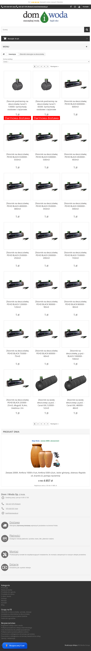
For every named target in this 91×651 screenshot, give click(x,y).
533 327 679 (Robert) (13, 504)
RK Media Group (84, 645)
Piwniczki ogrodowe (8, 618)
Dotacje (13, 564)
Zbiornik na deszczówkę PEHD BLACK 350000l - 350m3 (46, 206)
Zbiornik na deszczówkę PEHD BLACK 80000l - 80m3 (75, 304)
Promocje (4, 588)
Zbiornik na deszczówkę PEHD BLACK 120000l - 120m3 (17, 304)
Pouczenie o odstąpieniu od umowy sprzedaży (18, 634)
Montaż (13, 551)
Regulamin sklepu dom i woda (12, 625)
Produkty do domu (7, 594)
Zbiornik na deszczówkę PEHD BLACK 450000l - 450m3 (75, 157)
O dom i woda (6, 596)
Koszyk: (13, 38)
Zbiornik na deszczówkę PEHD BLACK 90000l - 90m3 (46, 304)
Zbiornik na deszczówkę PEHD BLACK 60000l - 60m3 (46, 353)
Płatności (14, 535)
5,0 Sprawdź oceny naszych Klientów (45, 2)
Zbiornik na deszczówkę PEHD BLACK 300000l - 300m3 (75, 206)
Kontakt (86, 7)
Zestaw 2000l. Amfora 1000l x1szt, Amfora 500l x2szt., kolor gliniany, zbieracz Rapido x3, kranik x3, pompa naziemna (46, 474)
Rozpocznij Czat (15, 645)
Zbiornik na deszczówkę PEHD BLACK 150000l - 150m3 (75, 255)
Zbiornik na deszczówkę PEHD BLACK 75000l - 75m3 (17, 353)
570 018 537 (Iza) (12, 508)
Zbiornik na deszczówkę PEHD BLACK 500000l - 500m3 (46, 157)
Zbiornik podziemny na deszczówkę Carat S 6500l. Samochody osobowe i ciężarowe (46, 105)
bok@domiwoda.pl (11, 513)
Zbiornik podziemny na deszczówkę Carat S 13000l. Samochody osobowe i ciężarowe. (17, 105)
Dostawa (14, 522)
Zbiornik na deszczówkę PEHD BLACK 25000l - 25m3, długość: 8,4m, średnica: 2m (17, 403)
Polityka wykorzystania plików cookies (15, 632)
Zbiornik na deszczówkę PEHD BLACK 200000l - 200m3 (46, 255)
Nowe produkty (6, 590)
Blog (2, 605)
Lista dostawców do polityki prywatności (15, 630)
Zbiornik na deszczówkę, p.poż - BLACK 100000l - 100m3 (75, 354)
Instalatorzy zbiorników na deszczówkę (15, 614)
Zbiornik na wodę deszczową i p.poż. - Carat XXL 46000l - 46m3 (75, 403)
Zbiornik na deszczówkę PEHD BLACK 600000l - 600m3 (75, 104)
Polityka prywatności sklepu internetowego (16, 628)
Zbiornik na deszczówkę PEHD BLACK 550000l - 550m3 (17, 157)
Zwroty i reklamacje (8, 638)
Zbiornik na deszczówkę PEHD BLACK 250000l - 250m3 (17, 255)
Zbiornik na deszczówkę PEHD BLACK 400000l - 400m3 (17, 206)
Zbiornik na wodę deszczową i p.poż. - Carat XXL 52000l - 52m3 (46, 403)
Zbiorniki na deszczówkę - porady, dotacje (16, 612)
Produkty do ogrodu (8, 592)
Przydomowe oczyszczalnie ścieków (14, 616)
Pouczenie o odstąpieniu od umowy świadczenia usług (20, 636)
